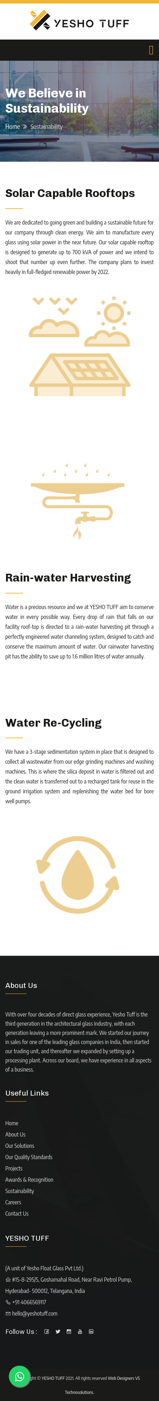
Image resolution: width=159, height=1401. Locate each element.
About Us (15, 1134)
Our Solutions (19, 1145)
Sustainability (19, 1190)
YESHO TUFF (53, 1378)
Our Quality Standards (28, 1157)
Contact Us (17, 1213)
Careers (13, 1202)
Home (12, 126)
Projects (14, 1168)
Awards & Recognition (29, 1179)
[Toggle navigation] (151, 49)
